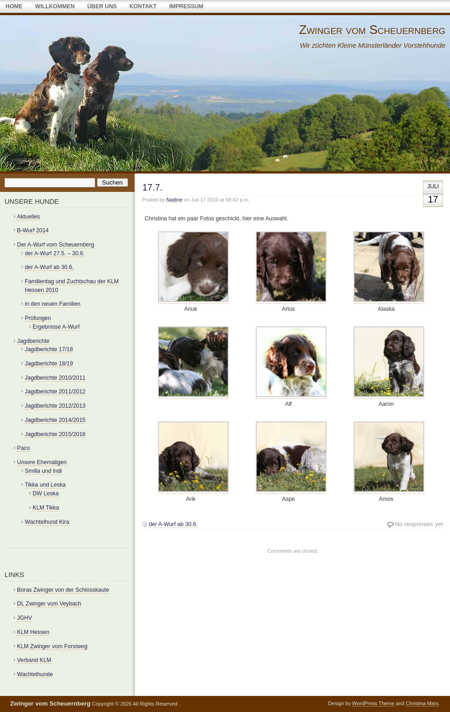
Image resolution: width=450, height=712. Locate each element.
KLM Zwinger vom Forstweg (52, 646)
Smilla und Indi (43, 471)
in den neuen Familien (52, 304)
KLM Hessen (33, 632)
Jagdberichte (33, 341)
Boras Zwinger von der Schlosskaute (63, 590)
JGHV (24, 618)
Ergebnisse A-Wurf (56, 327)
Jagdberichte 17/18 (49, 349)
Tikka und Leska (45, 485)
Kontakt (143, 6)
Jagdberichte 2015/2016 (55, 434)
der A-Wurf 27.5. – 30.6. (55, 253)
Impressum (186, 6)
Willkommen (54, 6)
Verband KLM (34, 660)
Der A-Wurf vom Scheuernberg (55, 244)
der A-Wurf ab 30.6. (173, 524)
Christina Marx (422, 703)
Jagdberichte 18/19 (49, 363)
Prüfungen (38, 318)
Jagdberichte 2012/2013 (55, 406)
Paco (23, 448)
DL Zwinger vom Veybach (49, 603)
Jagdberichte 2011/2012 (55, 391)
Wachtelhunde (35, 674)
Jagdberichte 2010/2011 (55, 378)
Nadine (174, 199)
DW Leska (46, 493)
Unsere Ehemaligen (42, 462)
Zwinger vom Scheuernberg (372, 29)
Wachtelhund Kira (47, 522)
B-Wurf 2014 (33, 230)
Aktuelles (28, 216)
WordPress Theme (373, 703)
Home (14, 6)
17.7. (152, 187)
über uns (102, 6)
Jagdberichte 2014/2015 (55, 420)
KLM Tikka (46, 508)
